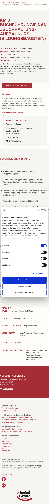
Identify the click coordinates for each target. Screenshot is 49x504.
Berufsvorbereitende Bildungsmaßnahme (17, 417)
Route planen (8, 389)
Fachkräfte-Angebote (9, 410)
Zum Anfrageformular (16, 85)
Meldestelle (6, 451)
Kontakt (4, 439)
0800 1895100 (13, 138)
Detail (23, 2)
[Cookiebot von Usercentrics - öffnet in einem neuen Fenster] (37, 210)
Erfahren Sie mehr (7, 474)
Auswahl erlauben (24, 286)
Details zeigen (37, 273)
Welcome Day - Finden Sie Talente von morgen (19, 431)
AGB (3, 448)
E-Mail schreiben (15, 141)
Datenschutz (6, 441)
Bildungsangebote (13, 2)
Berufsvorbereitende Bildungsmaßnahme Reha (19, 420)
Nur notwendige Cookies (24, 292)
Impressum (6, 446)
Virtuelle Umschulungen (10, 408)
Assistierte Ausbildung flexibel (13, 422)
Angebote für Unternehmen (12, 429)
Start (3, 2)
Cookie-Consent (8, 443)
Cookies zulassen (24, 280)
